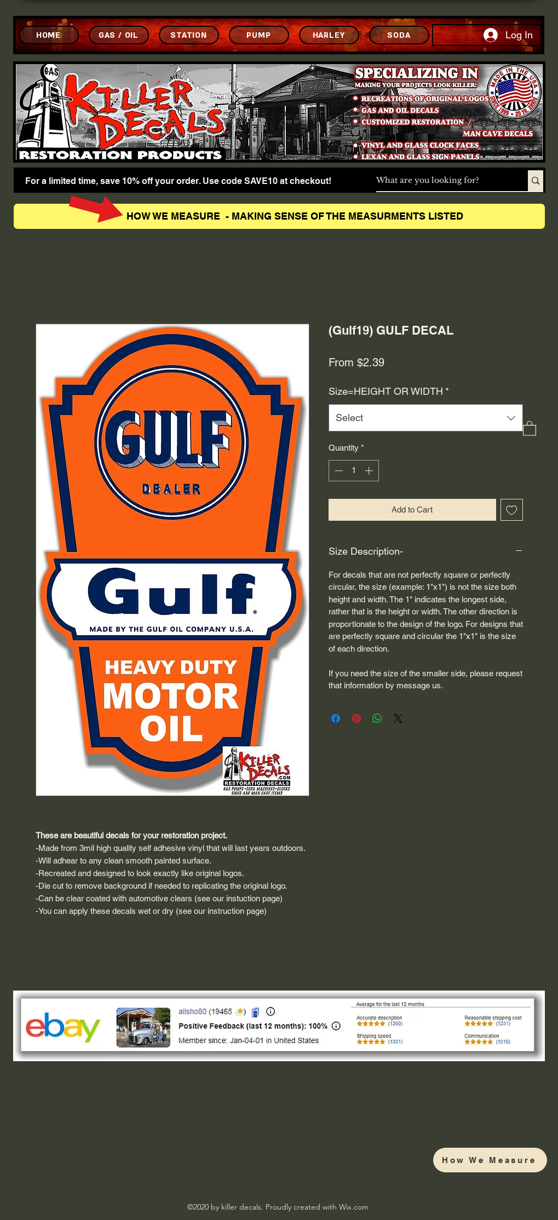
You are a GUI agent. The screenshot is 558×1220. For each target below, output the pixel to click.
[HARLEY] (329, 35)
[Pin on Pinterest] (356, 718)
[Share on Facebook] (335, 718)
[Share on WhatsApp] (377, 718)
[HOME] (49, 35)
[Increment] (370, 471)
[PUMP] (259, 35)
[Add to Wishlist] (512, 510)
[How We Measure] (490, 1160)
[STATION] (189, 35)
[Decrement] (337, 471)
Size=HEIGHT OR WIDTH (389, 391)
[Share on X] (398, 718)
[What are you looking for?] (440, 180)
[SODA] (399, 35)
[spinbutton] (353, 471)
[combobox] (426, 417)
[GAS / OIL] (119, 35)
